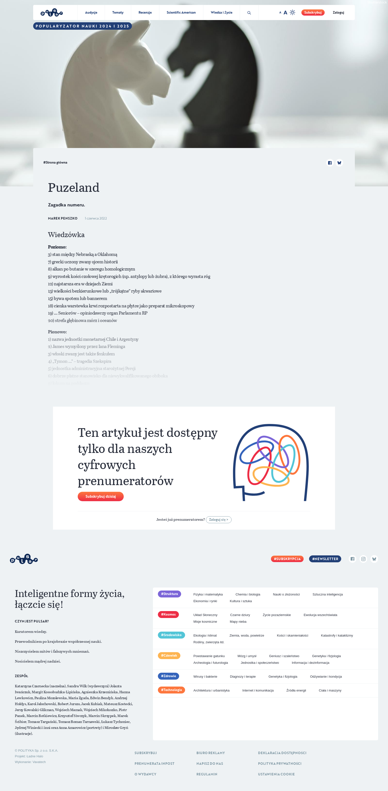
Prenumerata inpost (154, 763)
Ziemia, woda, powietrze (246, 635)
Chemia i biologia (248, 594)
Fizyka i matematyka (208, 594)
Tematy (117, 12)
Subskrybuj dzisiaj (101, 496)
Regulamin (206, 774)
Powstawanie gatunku (209, 656)
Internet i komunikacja (257, 690)
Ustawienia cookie (276, 774)
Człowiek (170, 655)
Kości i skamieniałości (292, 635)
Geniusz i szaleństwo (284, 656)
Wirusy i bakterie (205, 676)
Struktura (171, 593)
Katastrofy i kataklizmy (337, 635)
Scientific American (181, 12)
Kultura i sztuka (241, 601)
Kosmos (170, 614)
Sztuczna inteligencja (328, 594)
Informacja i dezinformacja (310, 663)
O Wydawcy (145, 774)
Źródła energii (296, 690)
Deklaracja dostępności (282, 752)
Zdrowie (170, 675)
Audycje (91, 12)
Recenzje (145, 12)
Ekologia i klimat (205, 635)
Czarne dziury (240, 615)
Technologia (173, 689)
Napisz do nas (209, 763)
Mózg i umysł (247, 656)
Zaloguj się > (218, 519)
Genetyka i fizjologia (326, 656)
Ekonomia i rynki (205, 601)
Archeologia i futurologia (211, 663)
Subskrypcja (288, 558)
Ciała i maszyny (330, 690)
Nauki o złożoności (286, 594)
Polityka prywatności (280, 763)
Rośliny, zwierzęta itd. (209, 642)
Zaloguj (338, 12)
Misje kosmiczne (205, 621)
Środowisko (173, 634)
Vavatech (39, 762)
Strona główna (56, 162)
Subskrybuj (313, 12)
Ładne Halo (35, 756)
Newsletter (326, 558)
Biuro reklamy (210, 752)
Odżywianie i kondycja (326, 676)
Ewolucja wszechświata (320, 615)
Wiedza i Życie (221, 12)
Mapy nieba (238, 621)
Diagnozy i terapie (243, 676)
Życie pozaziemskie (277, 615)
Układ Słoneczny (206, 615)
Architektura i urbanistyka (212, 690)
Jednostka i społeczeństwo (260, 663)
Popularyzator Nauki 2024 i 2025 (82, 26)
